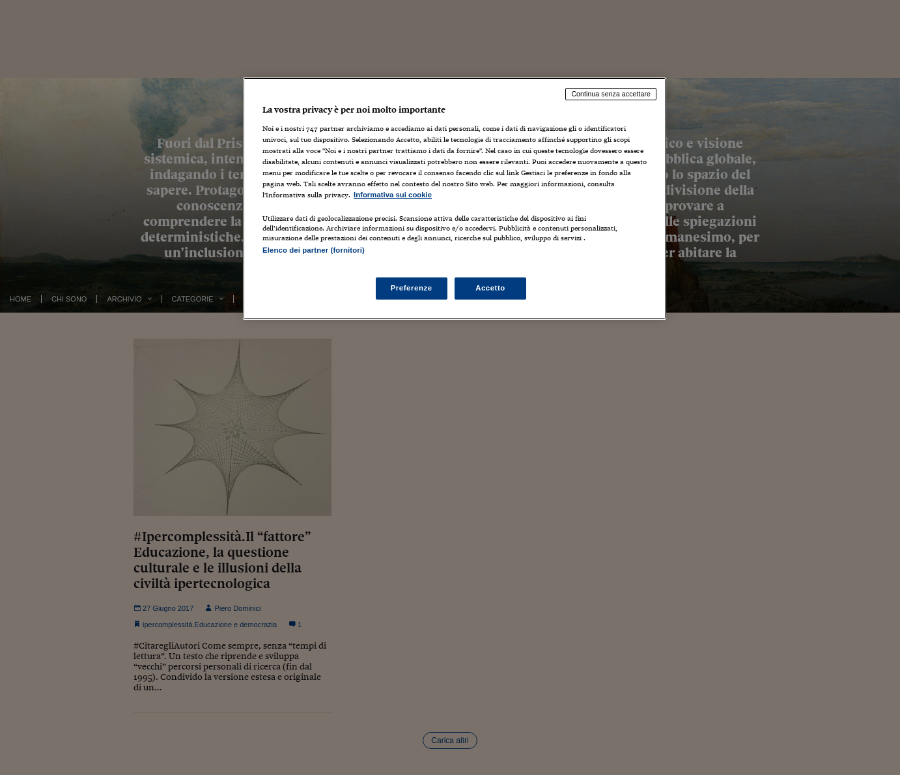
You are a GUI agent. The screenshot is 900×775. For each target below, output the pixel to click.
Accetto (490, 288)
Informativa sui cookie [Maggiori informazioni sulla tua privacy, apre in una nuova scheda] (393, 195)
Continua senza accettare (611, 94)
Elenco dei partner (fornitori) (313, 250)
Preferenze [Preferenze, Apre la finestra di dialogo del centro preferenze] (411, 288)
